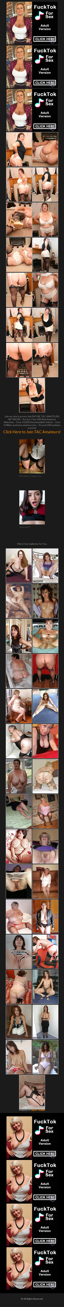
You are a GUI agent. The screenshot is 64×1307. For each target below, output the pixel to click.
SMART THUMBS (38, 1110)
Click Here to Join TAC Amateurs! (32, 431)
